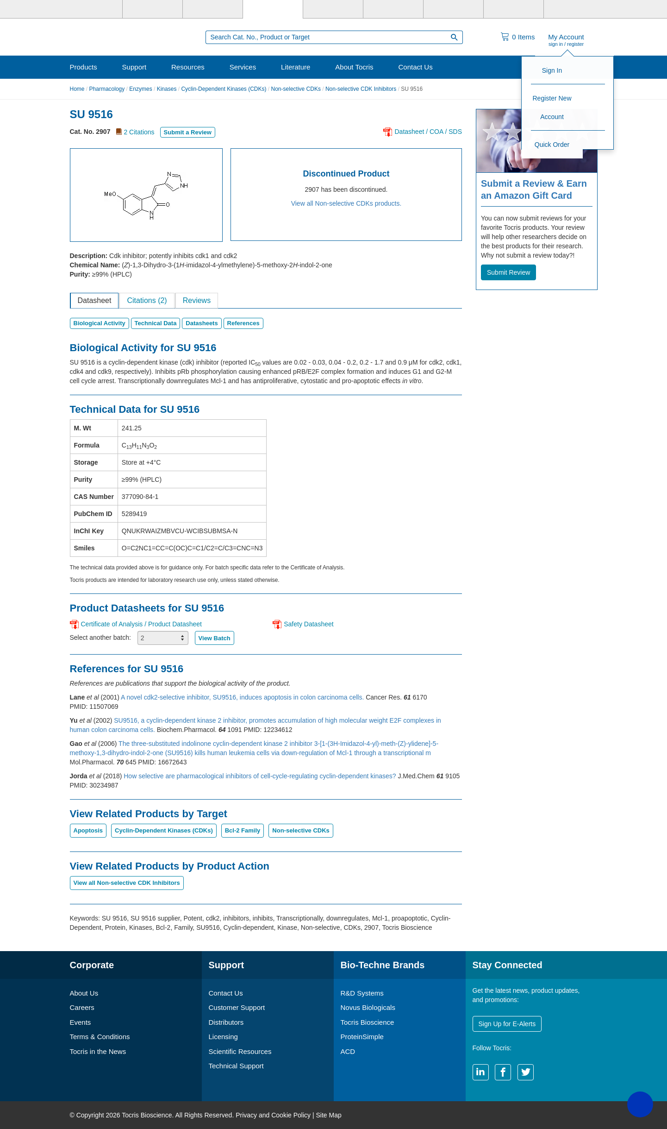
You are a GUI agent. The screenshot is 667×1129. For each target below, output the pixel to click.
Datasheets (202, 323)
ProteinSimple (362, 1037)
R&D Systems (362, 993)
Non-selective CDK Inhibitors (360, 89)
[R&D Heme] (574, 9)
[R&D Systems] (152, 9)
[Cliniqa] (453, 9)
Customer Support (237, 1007)
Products (83, 67)
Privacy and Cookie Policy (273, 1115)
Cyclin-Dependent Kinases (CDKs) (223, 89)
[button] (640, 1104)
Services (243, 67)
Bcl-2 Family (243, 830)
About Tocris (354, 67)
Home (77, 89)
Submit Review (508, 272)
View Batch (215, 638)
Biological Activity (99, 323)
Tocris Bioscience (367, 1022)
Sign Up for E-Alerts (507, 1024)
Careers (82, 1007)
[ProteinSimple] (333, 9)
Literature (295, 67)
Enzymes (140, 89)
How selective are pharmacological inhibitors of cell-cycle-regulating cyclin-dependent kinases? (261, 776)
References (243, 323)
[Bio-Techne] (93, 9)
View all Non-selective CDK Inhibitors (127, 882)
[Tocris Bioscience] (273, 9)
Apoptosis (88, 830)
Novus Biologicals (368, 1007)
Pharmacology (107, 89)
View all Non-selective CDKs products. (346, 203)
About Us (84, 993)
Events (80, 1022)
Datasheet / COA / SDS (428, 131)
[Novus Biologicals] (213, 9)
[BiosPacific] (393, 9)
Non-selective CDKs (296, 89)
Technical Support (236, 1066)
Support (134, 67)
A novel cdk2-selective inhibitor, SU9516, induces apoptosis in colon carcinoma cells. (243, 697)
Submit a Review (188, 132)
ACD (348, 1051)
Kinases (167, 89)
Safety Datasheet (308, 624)
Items (523, 37)
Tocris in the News (98, 1051)
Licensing (223, 1037)
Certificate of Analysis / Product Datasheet (141, 624)
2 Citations (139, 132)
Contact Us (415, 67)
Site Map (328, 1115)
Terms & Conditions (100, 1037)
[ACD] (513, 9)
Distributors (226, 1022)
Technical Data (156, 323)
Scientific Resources (240, 1051)
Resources (188, 67)
